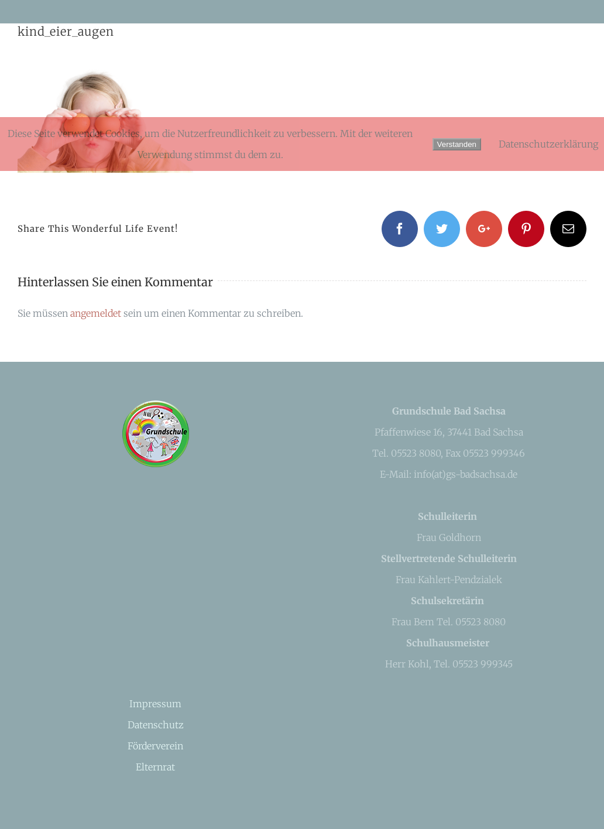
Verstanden (456, 144)
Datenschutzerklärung (548, 144)
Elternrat (155, 767)
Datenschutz (156, 725)
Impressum (155, 704)
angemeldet (95, 313)
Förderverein (155, 746)
